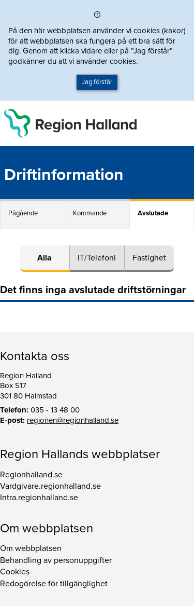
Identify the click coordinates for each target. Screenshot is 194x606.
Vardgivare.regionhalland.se (50, 486)
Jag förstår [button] (97, 82)
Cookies (14, 572)
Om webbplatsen (31, 548)
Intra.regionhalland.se (39, 497)
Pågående (23, 213)
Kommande (90, 213)
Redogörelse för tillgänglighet (54, 584)
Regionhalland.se (31, 475)
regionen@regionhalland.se (72, 420)
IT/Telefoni (97, 258)
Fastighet (149, 258)
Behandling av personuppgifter (56, 560)
